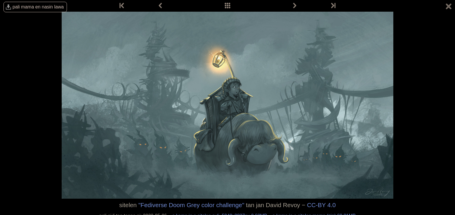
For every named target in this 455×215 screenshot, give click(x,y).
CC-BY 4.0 (321, 205)
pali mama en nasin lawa (38, 6)
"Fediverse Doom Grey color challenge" (191, 205)
